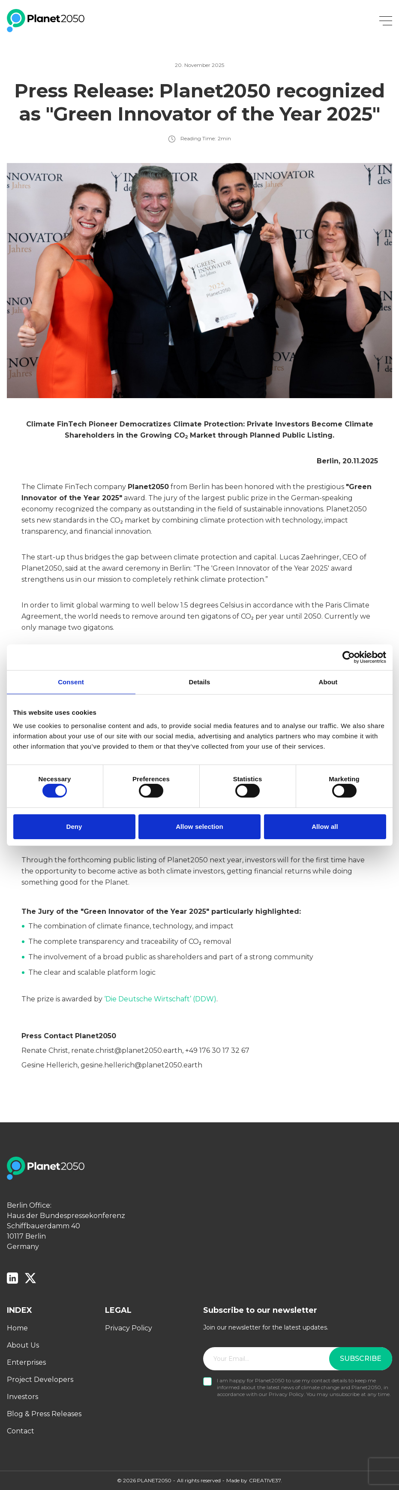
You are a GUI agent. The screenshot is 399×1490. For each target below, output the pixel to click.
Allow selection (199, 828)
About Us (23, 1345)
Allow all (325, 828)
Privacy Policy (128, 1328)
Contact (20, 1431)
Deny (74, 828)
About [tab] (328, 679)
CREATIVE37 (265, 1480)
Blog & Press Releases (44, 1414)
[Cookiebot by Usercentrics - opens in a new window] (348, 655)
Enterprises (26, 1362)
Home (17, 1328)
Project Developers (40, 1379)
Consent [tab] (71, 679)
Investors (22, 1397)
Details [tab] (199, 679)
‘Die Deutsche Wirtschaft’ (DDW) (160, 999)
